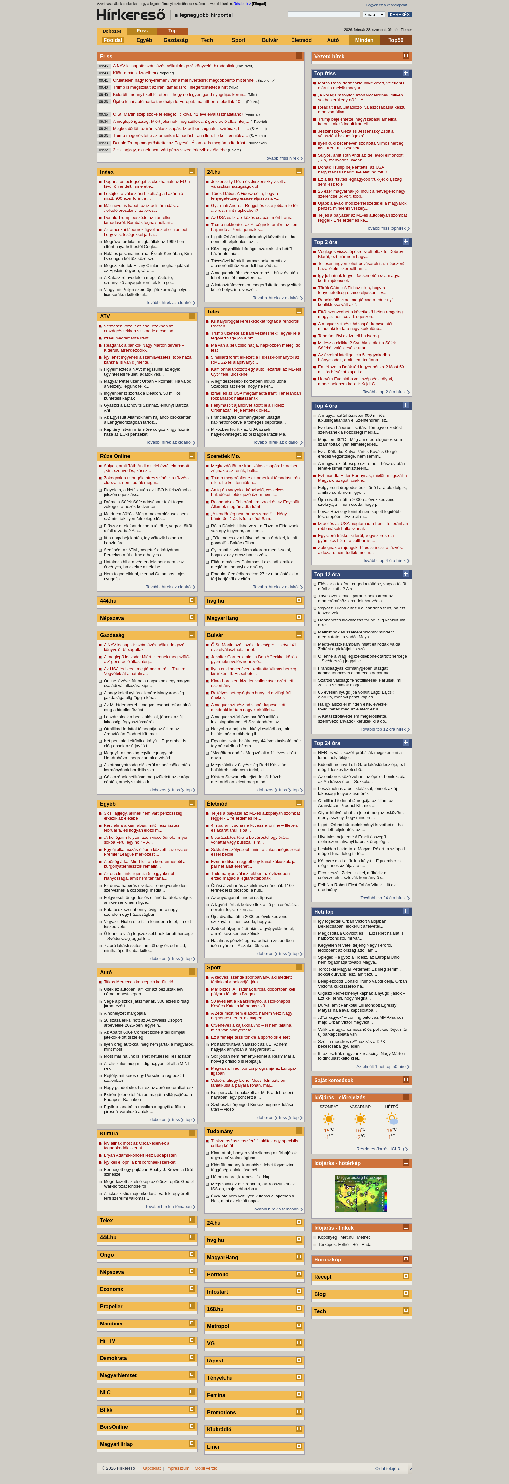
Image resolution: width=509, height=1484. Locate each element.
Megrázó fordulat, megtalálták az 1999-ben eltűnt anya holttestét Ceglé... (144, 244)
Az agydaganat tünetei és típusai (241, 897)
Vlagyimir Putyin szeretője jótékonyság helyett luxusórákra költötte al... (147, 292)
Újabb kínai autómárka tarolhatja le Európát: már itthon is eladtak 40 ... (179, 101)
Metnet (363, 1237)
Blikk (106, 1410)
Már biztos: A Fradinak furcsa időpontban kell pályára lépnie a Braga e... (253, 991)
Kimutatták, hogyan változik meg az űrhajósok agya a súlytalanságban (254, 1155)
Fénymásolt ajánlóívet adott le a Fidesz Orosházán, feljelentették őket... (247, 408)
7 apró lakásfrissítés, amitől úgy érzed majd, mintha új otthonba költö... (145, 948)
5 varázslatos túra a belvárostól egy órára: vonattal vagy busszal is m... (250, 840)
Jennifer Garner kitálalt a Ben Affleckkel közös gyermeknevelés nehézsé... (254, 659)
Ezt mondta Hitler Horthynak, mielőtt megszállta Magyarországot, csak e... (362, 478)
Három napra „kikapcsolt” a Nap (241, 1176)
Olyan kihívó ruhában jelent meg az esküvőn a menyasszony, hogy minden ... (361, 815)
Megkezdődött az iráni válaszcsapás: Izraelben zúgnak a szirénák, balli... (181, 128)
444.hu (108, 601)
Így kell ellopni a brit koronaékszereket (139, 1162)
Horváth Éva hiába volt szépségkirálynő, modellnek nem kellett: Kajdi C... (355, 381)
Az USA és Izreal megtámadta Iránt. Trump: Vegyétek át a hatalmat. (144, 671)
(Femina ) (252, 114)
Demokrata (113, 1358)
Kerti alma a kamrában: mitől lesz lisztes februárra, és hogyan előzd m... (141, 828)
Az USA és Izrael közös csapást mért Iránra (251, 217)
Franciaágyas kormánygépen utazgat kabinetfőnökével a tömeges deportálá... (355, 670)
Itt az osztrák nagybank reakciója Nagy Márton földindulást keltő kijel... (361, 1056)
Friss (142, 30)
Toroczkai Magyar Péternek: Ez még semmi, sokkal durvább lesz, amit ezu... (359, 972)
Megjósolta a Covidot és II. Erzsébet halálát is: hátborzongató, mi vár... (361, 935)
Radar (367, 1244)
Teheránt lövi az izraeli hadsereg (348, 335)
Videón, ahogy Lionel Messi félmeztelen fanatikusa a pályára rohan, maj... (248, 1083)
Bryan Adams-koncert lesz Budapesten (140, 1155)
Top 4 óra (325, 406)
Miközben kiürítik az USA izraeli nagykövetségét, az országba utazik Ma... (250, 432)
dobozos (158, 789)
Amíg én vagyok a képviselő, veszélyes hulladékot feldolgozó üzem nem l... (247, 492)
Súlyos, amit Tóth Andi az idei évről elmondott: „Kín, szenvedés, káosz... (361, 157)
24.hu (214, 172)
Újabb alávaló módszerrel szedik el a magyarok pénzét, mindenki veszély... (362, 206)
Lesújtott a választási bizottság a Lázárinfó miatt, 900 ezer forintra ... (143, 196)
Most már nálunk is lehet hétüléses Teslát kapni (148, 1056)
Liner (213, 1447)
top (189, 789)
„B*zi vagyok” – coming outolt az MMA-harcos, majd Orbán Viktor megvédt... (361, 1020)
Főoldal (113, 40)
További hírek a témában (168, 1206)
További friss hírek (282, 158)
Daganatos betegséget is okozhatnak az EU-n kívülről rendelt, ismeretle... (147, 184)
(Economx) (266, 80)
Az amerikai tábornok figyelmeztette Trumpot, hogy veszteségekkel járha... (146, 232)
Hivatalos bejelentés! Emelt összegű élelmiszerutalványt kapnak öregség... (353, 839)
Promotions (221, 1412)
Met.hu (347, 1237)
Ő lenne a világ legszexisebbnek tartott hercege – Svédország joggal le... (362, 658)
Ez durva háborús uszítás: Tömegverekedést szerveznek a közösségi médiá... (360, 430)
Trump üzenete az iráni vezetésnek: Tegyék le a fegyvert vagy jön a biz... (255, 335)
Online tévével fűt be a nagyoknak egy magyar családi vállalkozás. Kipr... (147, 683)
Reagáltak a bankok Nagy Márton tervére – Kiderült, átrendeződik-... (144, 347)
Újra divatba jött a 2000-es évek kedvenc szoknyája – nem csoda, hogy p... (356, 502)
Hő (355, 1244)
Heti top (324, 912)
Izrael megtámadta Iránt (126, 338)
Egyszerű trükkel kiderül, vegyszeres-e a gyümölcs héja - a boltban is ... (356, 538)
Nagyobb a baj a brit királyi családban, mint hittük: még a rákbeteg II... (251, 731)
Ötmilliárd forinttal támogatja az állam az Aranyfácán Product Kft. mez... (355, 803)
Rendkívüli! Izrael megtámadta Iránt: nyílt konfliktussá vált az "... (356, 302)
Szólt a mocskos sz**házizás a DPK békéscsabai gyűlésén (351, 1044)
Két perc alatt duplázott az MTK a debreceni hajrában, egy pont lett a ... (252, 1095)
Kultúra (109, 1133)
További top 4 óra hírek (384, 560)
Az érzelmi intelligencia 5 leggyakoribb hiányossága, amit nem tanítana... (354, 357)
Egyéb (144, 40)
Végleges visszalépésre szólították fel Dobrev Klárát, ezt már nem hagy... (360, 254)
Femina (216, 1395)
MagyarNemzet (118, 1375)
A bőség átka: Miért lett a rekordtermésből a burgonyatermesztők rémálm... (144, 864)
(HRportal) (258, 121)
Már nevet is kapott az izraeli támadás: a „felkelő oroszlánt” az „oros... (142, 208)
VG (211, 1343)
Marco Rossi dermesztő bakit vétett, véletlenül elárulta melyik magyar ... (361, 85)
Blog (320, 1294)
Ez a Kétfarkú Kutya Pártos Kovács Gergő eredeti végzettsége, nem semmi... (357, 454)
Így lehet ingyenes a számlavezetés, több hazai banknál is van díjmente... (148, 360)
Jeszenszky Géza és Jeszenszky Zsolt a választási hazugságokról (356, 133)
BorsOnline (114, 1427)
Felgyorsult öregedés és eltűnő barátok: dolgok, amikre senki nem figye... (362, 490)
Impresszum (177, 1468)
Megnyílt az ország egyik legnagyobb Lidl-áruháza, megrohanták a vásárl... (139, 755)
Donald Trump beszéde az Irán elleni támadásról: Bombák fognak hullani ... (139, 220)
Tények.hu (220, 1378)
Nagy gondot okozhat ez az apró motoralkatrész (148, 1087)
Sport (238, 40)
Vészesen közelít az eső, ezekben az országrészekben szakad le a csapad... (140, 328)
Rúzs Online (115, 456)
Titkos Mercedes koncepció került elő (138, 981)
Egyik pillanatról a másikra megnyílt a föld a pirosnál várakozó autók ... (144, 1109)
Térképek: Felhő (333, 1244)
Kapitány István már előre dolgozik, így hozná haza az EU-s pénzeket (146, 432)
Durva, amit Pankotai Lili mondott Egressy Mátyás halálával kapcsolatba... (357, 1008)
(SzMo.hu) (258, 129)
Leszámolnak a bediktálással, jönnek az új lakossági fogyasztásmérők (357, 791)
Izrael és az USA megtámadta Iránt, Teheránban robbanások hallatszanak (363, 526)
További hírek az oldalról (169, 302)
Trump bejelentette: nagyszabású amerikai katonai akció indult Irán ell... (357, 121)
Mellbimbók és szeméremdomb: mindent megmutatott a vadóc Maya (356, 634)
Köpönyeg (327, 1237)
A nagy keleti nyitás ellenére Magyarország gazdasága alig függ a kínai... (144, 695)
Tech (207, 40)
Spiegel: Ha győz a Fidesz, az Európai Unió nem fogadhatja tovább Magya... (359, 960)
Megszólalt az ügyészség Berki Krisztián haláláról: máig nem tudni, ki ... (248, 767)
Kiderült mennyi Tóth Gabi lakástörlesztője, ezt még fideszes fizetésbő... (361, 767)
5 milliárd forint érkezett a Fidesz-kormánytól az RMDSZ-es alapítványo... (255, 360)
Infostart (217, 1292)
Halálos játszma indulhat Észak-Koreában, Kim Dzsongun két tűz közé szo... (148, 256)
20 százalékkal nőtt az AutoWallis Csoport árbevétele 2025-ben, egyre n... (143, 1023)
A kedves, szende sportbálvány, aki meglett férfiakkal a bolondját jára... (251, 979)
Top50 (396, 40)
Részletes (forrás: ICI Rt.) (380, 1148)
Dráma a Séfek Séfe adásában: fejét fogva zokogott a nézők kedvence (143, 504)
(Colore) (234, 150)
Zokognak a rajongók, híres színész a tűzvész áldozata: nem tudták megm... (361, 550)
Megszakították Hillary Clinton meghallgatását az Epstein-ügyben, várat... (146, 268)
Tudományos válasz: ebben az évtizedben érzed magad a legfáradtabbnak (250, 876)
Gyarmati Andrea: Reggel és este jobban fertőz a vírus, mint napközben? (255, 208)
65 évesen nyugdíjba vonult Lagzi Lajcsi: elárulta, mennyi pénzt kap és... (356, 694)
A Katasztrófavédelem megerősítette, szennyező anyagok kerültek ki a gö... (353, 718)
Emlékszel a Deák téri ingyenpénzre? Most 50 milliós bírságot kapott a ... (361, 369)
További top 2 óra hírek (384, 392)
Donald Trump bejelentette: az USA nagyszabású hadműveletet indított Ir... (354, 169)
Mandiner (111, 1323)
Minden (364, 40)
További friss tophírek (386, 228)
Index (107, 172)
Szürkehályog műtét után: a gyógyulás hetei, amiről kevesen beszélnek (252, 931)
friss (176, 789)
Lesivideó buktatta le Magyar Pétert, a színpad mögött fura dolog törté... (361, 851)
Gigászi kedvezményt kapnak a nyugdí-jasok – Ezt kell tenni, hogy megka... (361, 996)
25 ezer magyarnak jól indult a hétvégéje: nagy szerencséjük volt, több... (361, 193)
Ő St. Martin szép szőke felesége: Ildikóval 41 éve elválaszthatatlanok (178, 114)
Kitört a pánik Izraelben (135, 72)
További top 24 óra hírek (383, 897)
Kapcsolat (151, 1468)
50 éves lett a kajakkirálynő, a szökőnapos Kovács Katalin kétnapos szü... (250, 1003)
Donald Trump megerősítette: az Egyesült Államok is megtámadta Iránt (179, 142)
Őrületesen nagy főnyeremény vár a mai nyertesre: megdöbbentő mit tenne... (185, 80)
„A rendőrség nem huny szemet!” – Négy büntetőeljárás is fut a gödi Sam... (249, 516)
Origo (107, 1255)
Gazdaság (175, 40)
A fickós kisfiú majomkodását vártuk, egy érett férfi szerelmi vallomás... (146, 1196)
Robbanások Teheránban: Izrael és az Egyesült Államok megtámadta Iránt (255, 504)
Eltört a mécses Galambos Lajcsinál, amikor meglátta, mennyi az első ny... (252, 564)
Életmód (301, 40)
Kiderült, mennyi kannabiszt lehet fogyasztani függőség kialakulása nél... (253, 1167)
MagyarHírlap (116, 1444)
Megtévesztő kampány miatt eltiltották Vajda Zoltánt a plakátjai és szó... (359, 646)
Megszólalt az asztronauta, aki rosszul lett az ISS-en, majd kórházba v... (253, 1186)
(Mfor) (233, 87)
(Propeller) (165, 73)
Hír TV (107, 1341)
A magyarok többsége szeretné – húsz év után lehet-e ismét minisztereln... (361, 466)
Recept (322, 1277)
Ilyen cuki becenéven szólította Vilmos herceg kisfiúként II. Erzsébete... (360, 145)
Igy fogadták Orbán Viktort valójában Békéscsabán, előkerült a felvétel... (352, 923)
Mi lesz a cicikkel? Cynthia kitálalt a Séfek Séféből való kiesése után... (357, 345)
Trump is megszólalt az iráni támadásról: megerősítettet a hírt (171, 87)
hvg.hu (215, 601)
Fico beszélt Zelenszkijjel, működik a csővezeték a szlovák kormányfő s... (352, 875)
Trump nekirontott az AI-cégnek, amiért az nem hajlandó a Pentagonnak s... (255, 227)
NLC (105, 1392)
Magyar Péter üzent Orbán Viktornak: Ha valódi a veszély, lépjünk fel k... (148, 384)
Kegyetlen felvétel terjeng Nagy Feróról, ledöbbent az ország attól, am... (355, 948)
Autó (333, 40)
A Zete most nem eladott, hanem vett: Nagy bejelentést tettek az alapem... (251, 1015)
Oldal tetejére (387, 1468)
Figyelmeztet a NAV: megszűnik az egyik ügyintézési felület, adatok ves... (142, 372)
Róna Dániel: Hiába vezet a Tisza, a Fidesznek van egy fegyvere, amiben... (255, 528)
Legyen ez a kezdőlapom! (386, 5)
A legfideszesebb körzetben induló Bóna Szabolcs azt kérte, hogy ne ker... (248, 384)
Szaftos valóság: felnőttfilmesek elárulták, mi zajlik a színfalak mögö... (359, 682)
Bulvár (270, 40)
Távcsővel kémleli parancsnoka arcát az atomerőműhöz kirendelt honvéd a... (355, 598)
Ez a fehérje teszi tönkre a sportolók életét (250, 1037)
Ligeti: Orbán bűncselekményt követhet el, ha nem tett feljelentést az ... (360, 827)
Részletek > (242, 4)
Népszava (112, 618)
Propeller (111, 1306)
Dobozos (112, 31)
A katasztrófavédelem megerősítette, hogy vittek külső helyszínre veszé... (256, 287)
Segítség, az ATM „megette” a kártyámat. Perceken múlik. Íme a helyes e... (142, 552)
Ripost (215, 1360)
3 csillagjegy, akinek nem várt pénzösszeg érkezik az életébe (170, 149)
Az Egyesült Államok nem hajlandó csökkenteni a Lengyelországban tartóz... (148, 420)
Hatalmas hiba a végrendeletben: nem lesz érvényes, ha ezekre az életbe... (144, 564)
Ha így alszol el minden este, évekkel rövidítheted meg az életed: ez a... (353, 706)
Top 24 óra (327, 743)
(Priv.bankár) (256, 143)
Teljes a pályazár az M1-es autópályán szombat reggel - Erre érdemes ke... (362, 218)
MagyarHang (222, 618)
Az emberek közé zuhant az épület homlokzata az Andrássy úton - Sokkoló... (362, 779)
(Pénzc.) (252, 102)
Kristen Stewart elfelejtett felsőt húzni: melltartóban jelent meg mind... (246, 779)
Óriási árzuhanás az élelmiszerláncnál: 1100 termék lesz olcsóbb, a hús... (252, 888)
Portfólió (218, 1274)
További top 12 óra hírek (383, 729)
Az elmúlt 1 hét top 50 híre (381, 1066)
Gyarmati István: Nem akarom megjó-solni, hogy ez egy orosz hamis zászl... (251, 552)
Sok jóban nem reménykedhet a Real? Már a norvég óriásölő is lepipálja (253, 1059)
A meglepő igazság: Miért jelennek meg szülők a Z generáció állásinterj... (181, 121)
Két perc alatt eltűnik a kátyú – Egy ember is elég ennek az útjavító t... (359, 863)
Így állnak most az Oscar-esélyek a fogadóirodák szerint (136, 1145)
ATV (105, 316)
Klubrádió (219, 1429)
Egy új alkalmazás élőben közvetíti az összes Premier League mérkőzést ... (146, 852)
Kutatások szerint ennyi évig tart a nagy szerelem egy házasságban (141, 912)
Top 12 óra (327, 574)
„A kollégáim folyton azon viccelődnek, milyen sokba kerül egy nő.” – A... (360, 97)
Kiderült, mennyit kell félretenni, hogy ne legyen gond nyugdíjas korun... (180, 94)
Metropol (218, 1326)
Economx (111, 1289)
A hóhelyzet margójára (125, 1013)
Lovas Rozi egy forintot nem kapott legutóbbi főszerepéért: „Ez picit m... (360, 514)
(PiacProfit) (244, 66)
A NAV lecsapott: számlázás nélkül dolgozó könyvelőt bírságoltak (174, 65)
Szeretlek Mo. (223, 456)
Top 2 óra (325, 242)
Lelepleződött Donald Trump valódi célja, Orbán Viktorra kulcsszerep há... (362, 984)
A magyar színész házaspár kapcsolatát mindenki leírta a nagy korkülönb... (355, 326)
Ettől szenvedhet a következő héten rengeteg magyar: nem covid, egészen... (360, 314)
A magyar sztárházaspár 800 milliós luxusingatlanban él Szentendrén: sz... (354, 418)
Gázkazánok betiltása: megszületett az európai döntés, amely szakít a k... (148, 779)
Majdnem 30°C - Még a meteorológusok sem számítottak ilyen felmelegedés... (360, 442)
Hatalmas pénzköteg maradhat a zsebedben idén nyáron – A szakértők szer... (252, 943)
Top (172, 30)
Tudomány (220, 1131)
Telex (106, 1220)
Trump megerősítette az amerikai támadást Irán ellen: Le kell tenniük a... (181, 135)
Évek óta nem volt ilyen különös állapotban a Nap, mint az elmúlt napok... (252, 1198)
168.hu (215, 1309)
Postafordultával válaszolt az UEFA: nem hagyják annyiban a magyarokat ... (249, 1047)
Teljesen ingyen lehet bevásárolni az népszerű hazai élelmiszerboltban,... (361, 266)
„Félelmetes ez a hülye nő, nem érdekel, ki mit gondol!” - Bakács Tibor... (254, 540)
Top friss (325, 73)
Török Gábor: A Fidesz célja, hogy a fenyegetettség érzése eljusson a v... (352, 290)
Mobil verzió (206, 1468)
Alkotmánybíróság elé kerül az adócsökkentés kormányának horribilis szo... (147, 767)
